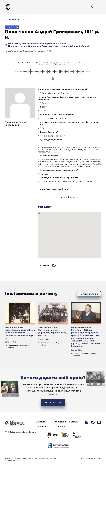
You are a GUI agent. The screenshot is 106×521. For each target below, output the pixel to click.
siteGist (98, 458)
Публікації (59, 426)
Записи (40, 421)
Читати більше (67, 206)
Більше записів (89, 303)
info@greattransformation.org (20, 432)
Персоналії (59, 421)
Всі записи (12, 19)
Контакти (74, 421)
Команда (41, 426)
